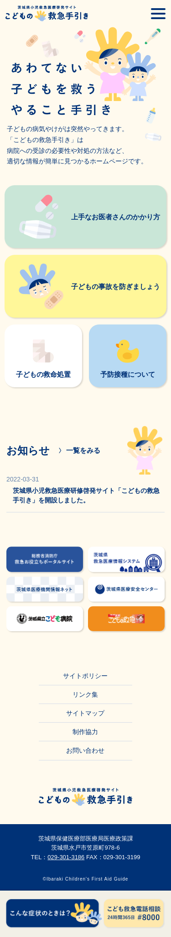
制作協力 (85, 731)
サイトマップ (85, 713)
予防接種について (127, 374)
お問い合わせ (85, 750)
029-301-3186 (65, 857)
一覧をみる (83, 450)
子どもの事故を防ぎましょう (115, 286)
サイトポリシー (85, 675)
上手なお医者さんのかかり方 (115, 217)
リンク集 (85, 694)
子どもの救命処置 (43, 374)
